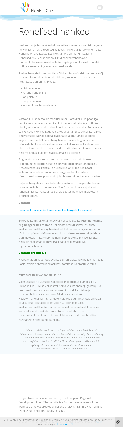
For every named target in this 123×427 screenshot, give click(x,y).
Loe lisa (62, 424)
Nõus (74, 424)
